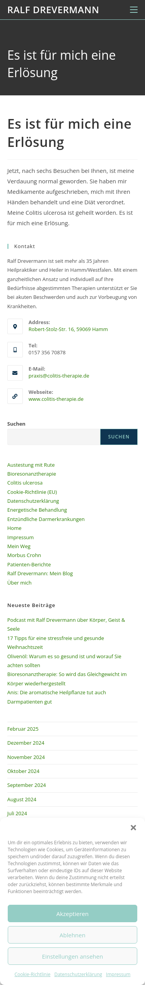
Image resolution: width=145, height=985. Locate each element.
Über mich (19, 582)
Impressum (118, 974)
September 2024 (26, 784)
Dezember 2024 (25, 742)
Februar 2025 (23, 728)
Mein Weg (19, 546)
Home (14, 527)
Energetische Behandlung (37, 509)
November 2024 (26, 757)
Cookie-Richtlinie (33, 974)
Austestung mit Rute (31, 464)
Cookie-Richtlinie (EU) (32, 491)
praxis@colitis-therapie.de (59, 375)
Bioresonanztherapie (31, 473)
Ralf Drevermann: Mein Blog (40, 573)
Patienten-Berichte (29, 564)
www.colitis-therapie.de (56, 398)
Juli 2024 (17, 813)
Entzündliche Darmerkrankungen (46, 519)
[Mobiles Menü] (134, 9)
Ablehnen (72, 935)
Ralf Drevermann (53, 9)
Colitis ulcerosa (25, 482)
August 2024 (21, 799)
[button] (133, 827)
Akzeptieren (72, 914)
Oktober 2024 (23, 771)
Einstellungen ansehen (72, 956)
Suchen (16, 423)
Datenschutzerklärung (78, 974)
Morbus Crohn (24, 555)
